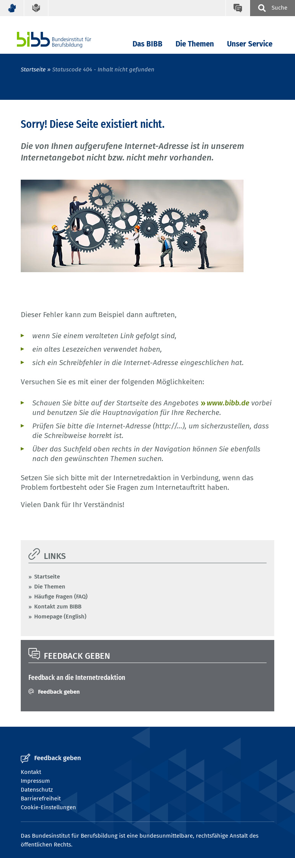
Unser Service (249, 44)
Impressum (35, 780)
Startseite (33, 69)
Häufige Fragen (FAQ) (61, 596)
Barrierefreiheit (41, 798)
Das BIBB (147, 44)
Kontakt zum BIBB (57, 606)
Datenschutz (37, 789)
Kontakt (31, 772)
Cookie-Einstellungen (48, 807)
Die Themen (195, 44)
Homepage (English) (60, 616)
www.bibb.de (228, 402)
